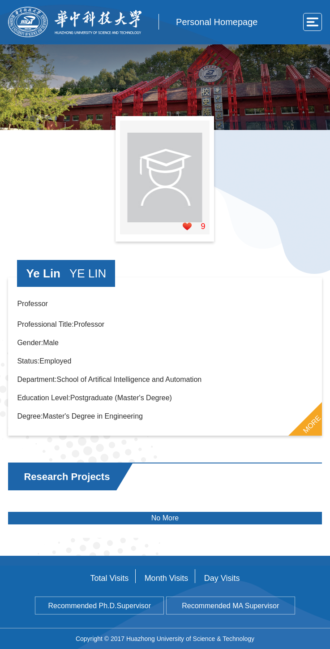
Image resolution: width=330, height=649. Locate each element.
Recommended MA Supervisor (230, 606)
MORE (311, 424)
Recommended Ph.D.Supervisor (99, 606)
